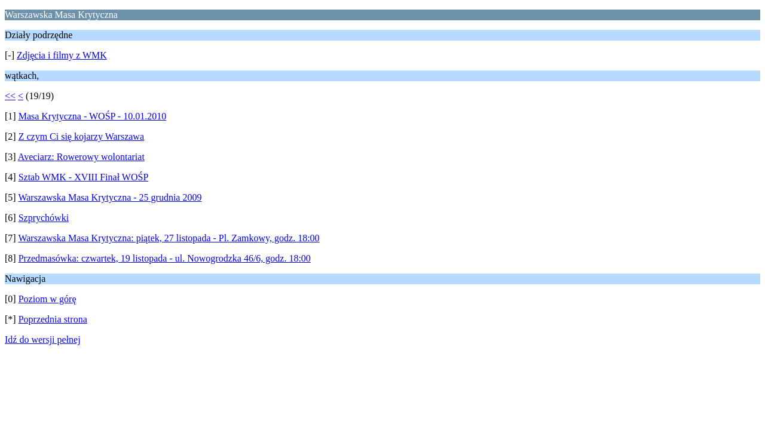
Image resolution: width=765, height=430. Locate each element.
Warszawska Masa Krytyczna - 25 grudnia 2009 (109, 197)
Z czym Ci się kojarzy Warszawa (81, 136)
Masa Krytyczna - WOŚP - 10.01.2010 (93, 116)
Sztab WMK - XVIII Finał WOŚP (84, 177)
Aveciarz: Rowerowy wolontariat (81, 157)
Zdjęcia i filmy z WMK (62, 55)
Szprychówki (44, 218)
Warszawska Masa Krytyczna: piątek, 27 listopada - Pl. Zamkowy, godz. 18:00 (168, 238)
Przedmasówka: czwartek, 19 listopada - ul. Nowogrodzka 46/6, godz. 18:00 (165, 258)
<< (10, 96)
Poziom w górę (47, 299)
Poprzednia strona (53, 319)
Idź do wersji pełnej (43, 339)
